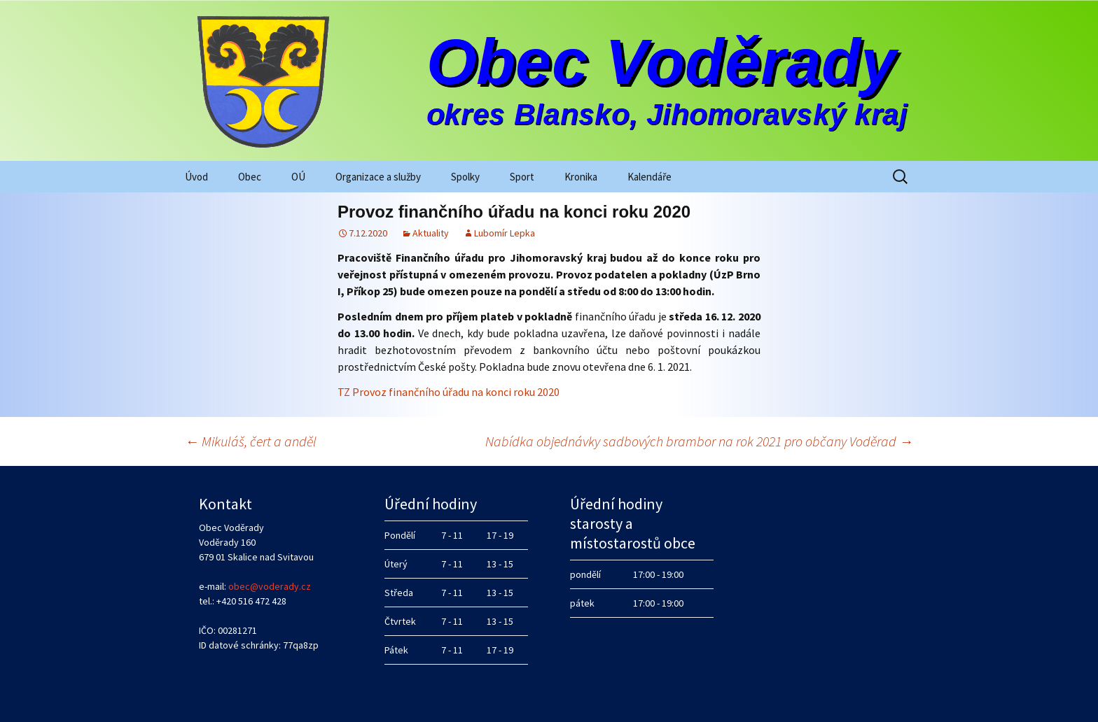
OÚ (298, 176)
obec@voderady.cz (269, 586)
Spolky (465, 176)
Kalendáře (649, 176)
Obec (249, 176)
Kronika (580, 176)
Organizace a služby (378, 176)
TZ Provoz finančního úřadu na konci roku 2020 (449, 392)
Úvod (196, 176)
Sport (522, 176)
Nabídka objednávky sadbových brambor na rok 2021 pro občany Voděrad (699, 441)
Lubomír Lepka (504, 233)
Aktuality (430, 233)
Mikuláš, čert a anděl (251, 441)
